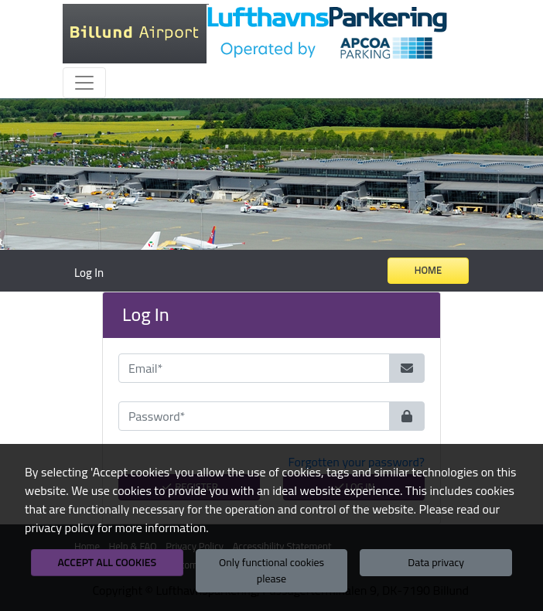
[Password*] (254, 416)
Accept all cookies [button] (107, 562)
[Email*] (254, 368)
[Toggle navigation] (84, 82)
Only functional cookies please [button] (271, 570)
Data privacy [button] (436, 562)
